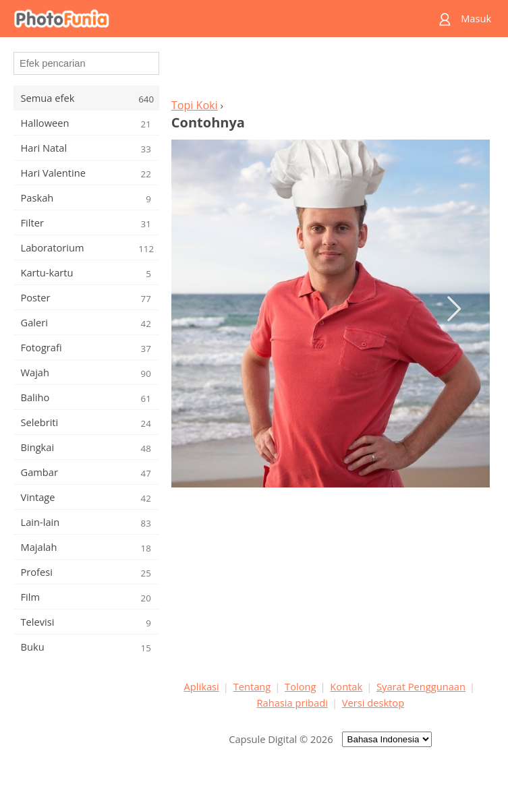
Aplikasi (201, 686)
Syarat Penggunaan (420, 686)
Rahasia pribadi (292, 702)
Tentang (252, 686)
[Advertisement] (331, 71)
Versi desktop (373, 702)
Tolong (300, 686)
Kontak (346, 686)
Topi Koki (194, 105)
